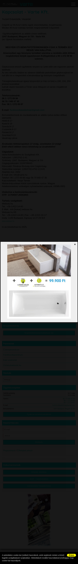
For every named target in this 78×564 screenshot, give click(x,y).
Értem (71, 555)
